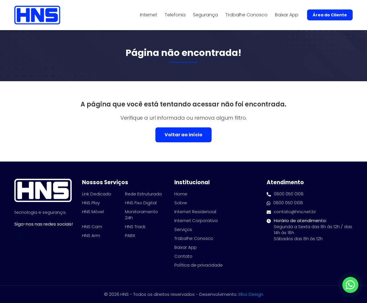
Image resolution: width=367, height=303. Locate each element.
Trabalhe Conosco (246, 15)
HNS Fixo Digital (141, 203)
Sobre (180, 203)
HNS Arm (91, 235)
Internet (148, 15)
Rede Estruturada (143, 194)
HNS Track (135, 227)
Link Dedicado (96, 194)
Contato (183, 256)
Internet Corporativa (196, 220)
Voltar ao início (183, 134)
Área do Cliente (330, 15)
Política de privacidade (198, 265)
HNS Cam (92, 227)
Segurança (205, 15)
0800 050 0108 (285, 194)
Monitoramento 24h (141, 215)
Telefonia (175, 15)
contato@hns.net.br (291, 212)
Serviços (183, 229)
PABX (130, 235)
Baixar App (286, 15)
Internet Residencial (195, 212)
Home (180, 194)
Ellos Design (251, 294)
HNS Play (91, 203)
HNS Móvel (93, 212)
